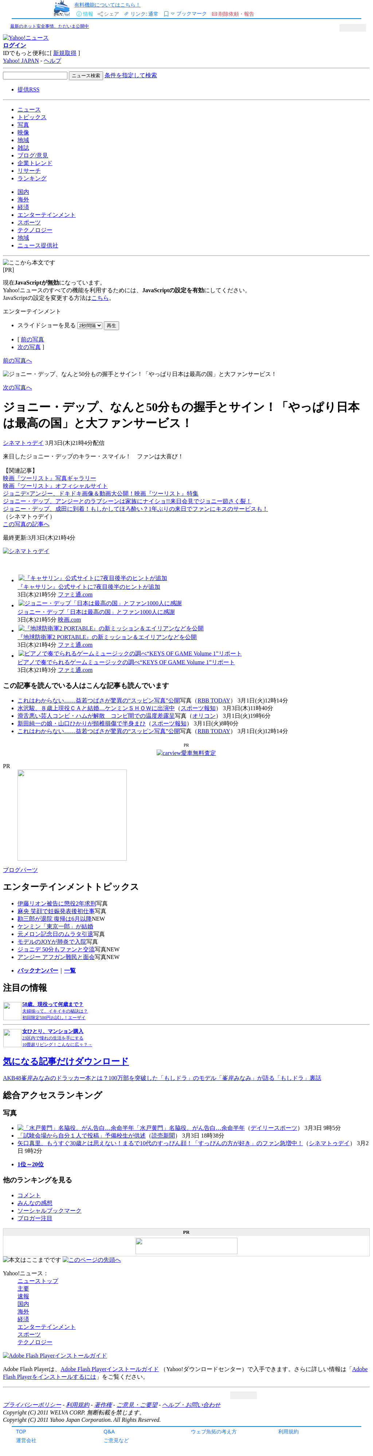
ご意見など (116, 1440)
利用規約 (288, 1431)
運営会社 (26, 1440)
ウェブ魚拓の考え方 (214, 1431)
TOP (21, 1431)
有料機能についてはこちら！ (107, 4)
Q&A (109, 1431)
